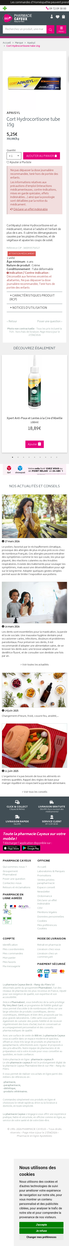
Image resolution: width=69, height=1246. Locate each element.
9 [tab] (57, 457)
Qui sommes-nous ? (15, 867)
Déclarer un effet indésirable (30, 209)
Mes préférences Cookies (47, 927)
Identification (10, 945)
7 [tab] (45, 457)
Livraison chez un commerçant (47, 955)
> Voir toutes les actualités (34, 665)
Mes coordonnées (13, 950)
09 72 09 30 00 (51, 819)
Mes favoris (9, 963)
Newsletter (43, 892)
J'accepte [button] (41, 1224)
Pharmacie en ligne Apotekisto (34, 1136)
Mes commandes (13, 954)
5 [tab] (34, 457)
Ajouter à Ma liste (19, 162)
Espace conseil (46, 888)
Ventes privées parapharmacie (46, 882)
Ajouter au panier (41, 156)
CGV (40, 908)
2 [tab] (18, 457)
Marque (19, 43)
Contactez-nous (12, 884)
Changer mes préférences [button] (41, 1237)
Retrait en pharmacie (49, 945)
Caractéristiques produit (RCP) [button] (32, 297)
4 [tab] (29, 457)
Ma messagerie (11, 967)
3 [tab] (23, 457)
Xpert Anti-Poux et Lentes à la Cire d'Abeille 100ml (34, 421)
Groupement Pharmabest (10, 873)
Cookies (42, 921)
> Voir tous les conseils (34, 792)
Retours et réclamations (16, 888)
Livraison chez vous (48, 950)
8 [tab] (51, 457)
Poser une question (14, 879)
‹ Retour (12, 321)
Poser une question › (49, 322)
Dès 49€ (51, 805)
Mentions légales (47, 913)
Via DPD (17, 819)
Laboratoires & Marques (51, 872)
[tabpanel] (34, 404)
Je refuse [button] (41, 1230)
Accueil (7, 43)
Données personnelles (50, 917)
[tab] (34, 298)
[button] (14, 155)
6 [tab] (40, 457)
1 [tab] (12, 457)
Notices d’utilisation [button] (28, 308)
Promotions (44, 876)
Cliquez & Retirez (17, 804)
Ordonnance (44, 897)
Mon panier (9, 958)
